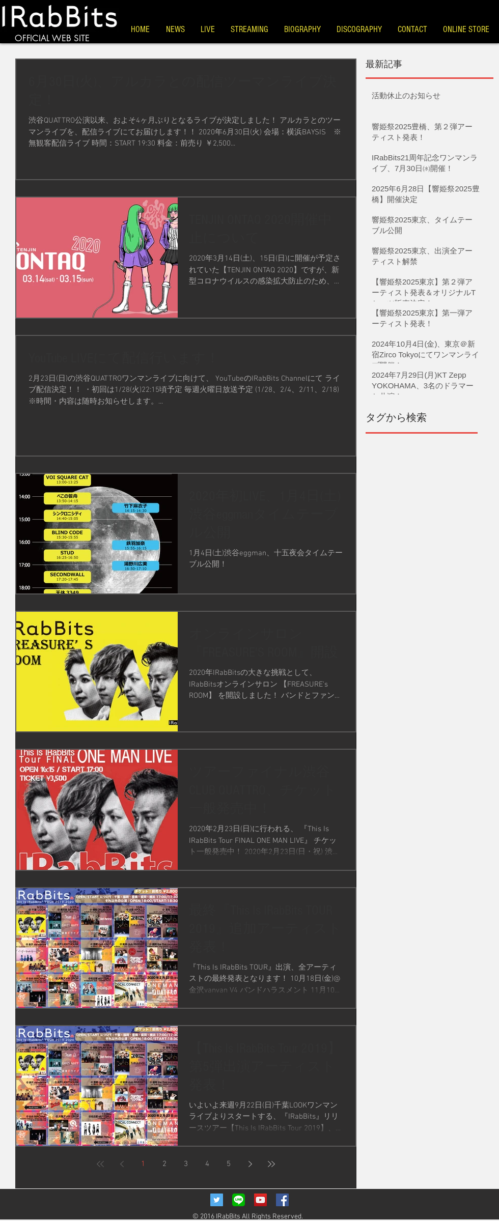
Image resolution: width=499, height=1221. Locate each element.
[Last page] (271, 1164)
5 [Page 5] (229, 1164)
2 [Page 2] (164, 1164)
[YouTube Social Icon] (260, 1200)
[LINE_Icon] (238, 1200)
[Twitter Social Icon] (216, 1200)
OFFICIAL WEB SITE (52, 38)
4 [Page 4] (207, 1164)
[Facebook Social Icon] (282, 1200)
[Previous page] (122, 1164)
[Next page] (250, 1164)
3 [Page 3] (186, 1164)
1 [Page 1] (143, 1164)
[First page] (100, 1164)
